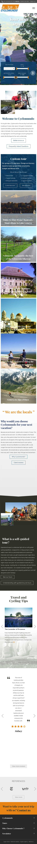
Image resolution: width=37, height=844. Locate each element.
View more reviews (18, 766)
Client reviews (18, 462)
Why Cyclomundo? (18, 457)
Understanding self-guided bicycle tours (17, 583)
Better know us (18, 140)
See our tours (7, 577)
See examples (26, 185)
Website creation (15, 841)
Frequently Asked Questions (18, 146)
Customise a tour (10, 185)
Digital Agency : (24, 841)
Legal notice (6, 841)
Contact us (24, 810)
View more (18, 797)
